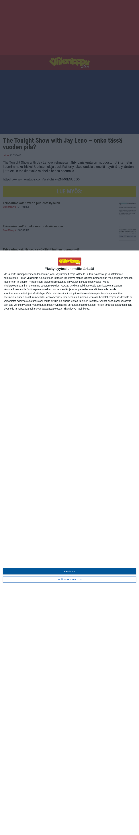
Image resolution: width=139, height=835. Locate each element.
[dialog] (69, 542)
